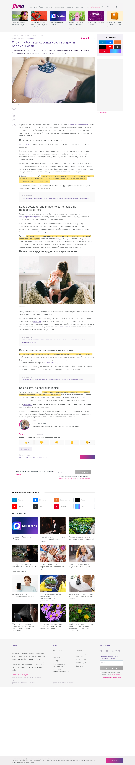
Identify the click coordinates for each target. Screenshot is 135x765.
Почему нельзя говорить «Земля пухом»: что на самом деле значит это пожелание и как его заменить (24, 567)
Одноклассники (62, 500)
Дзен (37, 506)
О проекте (57, 650)
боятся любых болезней (78, 124)
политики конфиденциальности (82, 478)
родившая (27, 404)
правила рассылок (63, 479)
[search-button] (112, 6)
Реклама (56, 654)
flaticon (22, 683)
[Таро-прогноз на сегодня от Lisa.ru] (96, 15)
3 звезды (85, 38)
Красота (48, 6)
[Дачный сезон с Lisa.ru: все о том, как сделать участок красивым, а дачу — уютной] (77, 15)
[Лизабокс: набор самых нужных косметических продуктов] (115, 15)
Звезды (33, 6)
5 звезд (89, 38)
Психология (59, 6)
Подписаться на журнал (20, 675)
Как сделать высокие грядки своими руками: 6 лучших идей (81, 538)
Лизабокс (95, 6)
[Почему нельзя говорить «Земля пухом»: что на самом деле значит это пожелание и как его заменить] (25, 553)
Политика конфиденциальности (62, 670)
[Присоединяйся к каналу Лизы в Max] (25, 525)
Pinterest (60, 506)
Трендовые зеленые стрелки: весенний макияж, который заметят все (18, 24)
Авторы (56, 660)
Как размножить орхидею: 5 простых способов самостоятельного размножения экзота (51, 597)
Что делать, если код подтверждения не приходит (23, 595)
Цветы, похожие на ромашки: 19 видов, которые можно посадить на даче (52, 626)
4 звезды (87, 38)
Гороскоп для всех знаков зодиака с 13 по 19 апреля (79, 565)
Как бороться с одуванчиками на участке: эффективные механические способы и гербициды (81, 627)
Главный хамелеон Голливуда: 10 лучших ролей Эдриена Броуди (52, 539)
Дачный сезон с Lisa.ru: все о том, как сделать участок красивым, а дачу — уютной (76, 24)
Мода (40, 6)
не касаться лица (51, 362)
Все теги (79, 666)
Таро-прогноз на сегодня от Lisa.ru (96, 23)
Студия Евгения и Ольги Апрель (27, 682)
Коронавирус (24, 144)
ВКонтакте (39, 500)
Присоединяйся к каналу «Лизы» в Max (58, 23)
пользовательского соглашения (66, 478)
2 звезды (83, 38)
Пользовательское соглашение (60, 665)
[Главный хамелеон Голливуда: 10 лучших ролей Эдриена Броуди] (53, 525)
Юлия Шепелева (18, 38)
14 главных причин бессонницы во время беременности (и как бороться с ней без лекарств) (56, 199)
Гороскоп (70, 6)
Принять (114, 760)
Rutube (80, 500)
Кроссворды (81, 662)
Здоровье (85, 6)
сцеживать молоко (62, 327)
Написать (88, 457)
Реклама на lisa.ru (102, 112)
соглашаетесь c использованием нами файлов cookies (53, 760)
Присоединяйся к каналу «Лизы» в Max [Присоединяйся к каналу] (22, 538)
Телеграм (18, 500)
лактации (37, 321)
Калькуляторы (81, 659)
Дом (77, 6)
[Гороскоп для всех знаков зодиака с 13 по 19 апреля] (82, 553)
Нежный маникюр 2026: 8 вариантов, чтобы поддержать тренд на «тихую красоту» (52, 566)
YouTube (17, 506)
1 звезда (81, 38)
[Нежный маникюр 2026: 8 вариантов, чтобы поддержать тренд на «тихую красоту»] (53, 553)
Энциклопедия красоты (82, 655)
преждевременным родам (29, 216)
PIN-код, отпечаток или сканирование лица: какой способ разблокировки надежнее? (23, 627)
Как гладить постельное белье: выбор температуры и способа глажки (81, 596)
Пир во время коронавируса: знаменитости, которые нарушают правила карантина (52, 380)
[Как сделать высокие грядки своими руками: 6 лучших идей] (82, 525)
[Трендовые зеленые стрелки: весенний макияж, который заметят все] (20, 15)
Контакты (57, 657)
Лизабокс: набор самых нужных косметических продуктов (114, 23)
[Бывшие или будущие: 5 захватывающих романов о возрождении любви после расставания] (39, 15)
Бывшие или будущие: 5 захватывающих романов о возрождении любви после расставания (39, 24)
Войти (119, 6)
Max (79, 506)
